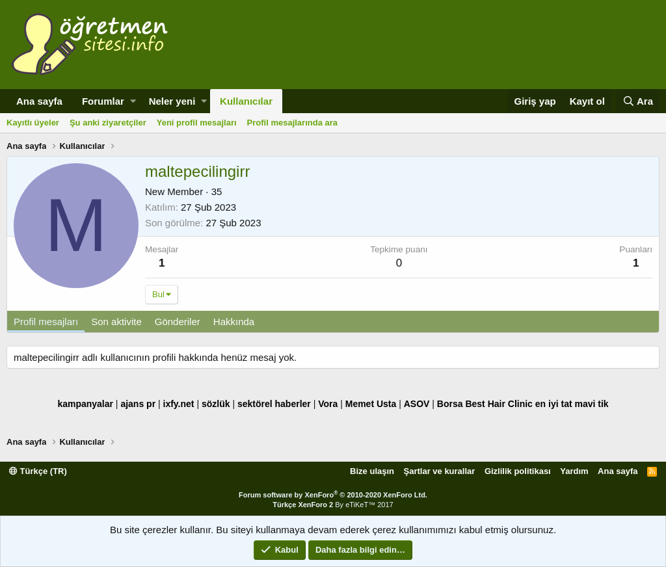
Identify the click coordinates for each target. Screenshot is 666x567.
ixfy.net (178, 404)
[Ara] (637, 101)
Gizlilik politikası (518, 471)
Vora (328, 404)
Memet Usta (371, 404)
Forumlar (103, 101)
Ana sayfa (39, 101)
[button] (133, 101)
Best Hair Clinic (498, 404)
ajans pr (137, 404)
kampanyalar (85, 404)
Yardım (574, 471)
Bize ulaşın (372, 471)
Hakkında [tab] (233, 321)
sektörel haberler (274, 404)
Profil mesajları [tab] (46, 321)
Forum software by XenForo (333, 495)
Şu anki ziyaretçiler (108, 122)
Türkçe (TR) (38, 471)
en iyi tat (553, 404)
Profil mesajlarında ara (292, 122)
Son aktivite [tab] (116, 321)
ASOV (417, 404)
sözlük (216, 404)
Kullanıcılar (246, 101)
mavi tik (591, 404)
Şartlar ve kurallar (439, 471)
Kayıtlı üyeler (33, 122)
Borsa (450, 404)
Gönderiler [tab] (177, 321)
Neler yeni (172, 101)
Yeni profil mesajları (197, 122)
